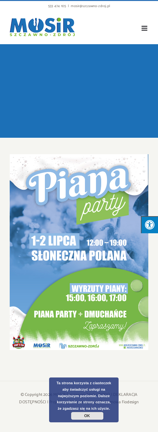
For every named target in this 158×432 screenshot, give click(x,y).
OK (87, 416)
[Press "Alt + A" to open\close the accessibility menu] (149, 224)
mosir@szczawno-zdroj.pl (90, 6)
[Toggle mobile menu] (145, 28)
